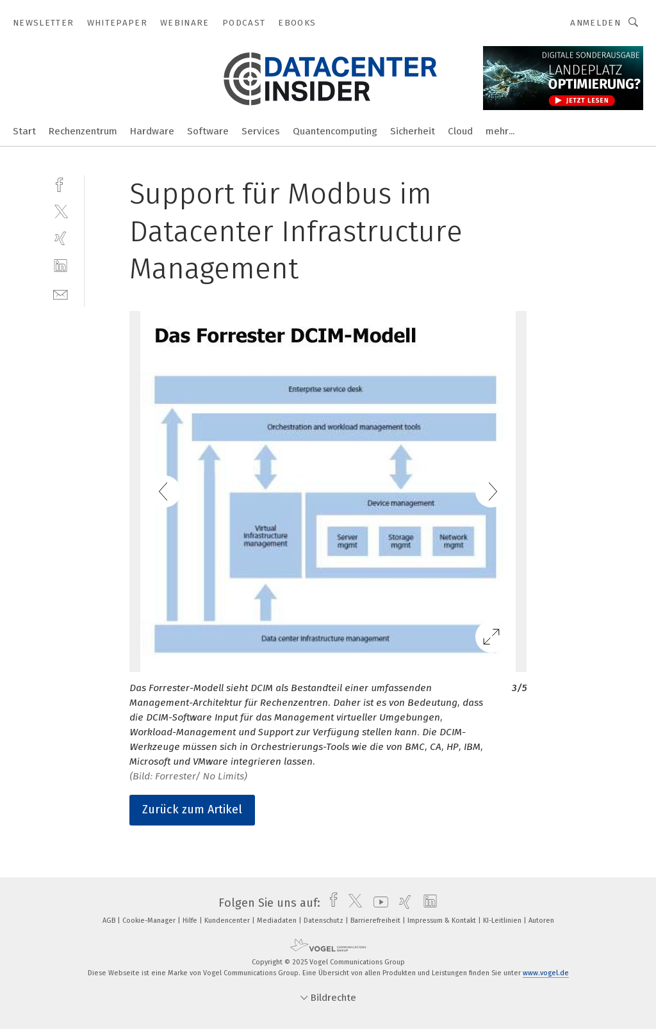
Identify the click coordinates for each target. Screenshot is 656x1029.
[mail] (61, 293)
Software (208, 131)
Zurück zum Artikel (192, 809)
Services (261, 131)
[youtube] (377, 903)
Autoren (541, 920)
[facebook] (61, 183)
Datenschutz (324, 920)
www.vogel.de (546, 973)
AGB (109, 920)
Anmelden (595, 22)
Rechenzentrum (83, 131)
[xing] (61, 238)
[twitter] (61, 211)
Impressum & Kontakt (442, 920)
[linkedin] (61, 266)
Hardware (152, 131)
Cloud (460, 131)
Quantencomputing (335, 131)
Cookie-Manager (149, 920)
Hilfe (191, 920)
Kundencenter (228, 920)
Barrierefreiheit (376, 920)
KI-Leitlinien (503, 920)
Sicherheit (412, 131)
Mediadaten (278, 920)
